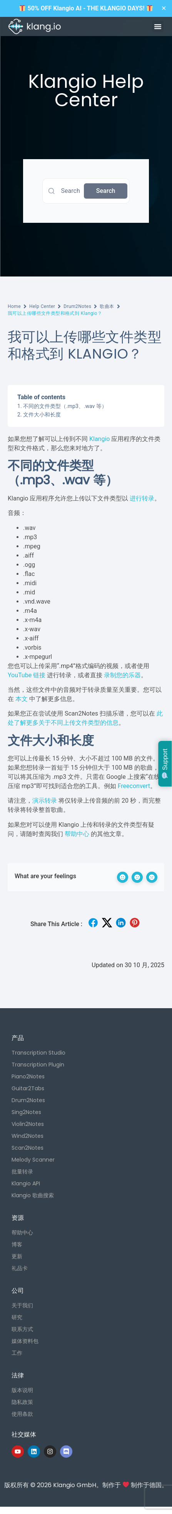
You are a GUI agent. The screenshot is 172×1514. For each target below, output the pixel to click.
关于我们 (22, 1305)
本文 (21, 699)
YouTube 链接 (26, 675)
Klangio (99, 439)
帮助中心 (77, 834)
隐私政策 (22, 1402)
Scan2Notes (27, 1148)
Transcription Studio (38, 1053)
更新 (17, 1256)
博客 (17, 1244)
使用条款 (22, 1414)
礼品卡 (20, 1268)
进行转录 (142, 498)
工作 (17, 1353)
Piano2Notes (28, 1076)
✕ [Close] (163, 8)
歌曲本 (107, 306)
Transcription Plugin (38, 1064)
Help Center (42, 306)
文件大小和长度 (42, 414)
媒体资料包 (25, 1341)
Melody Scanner (33, 1159)
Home (14, 306)
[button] (158, 26)
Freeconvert (134, 786)
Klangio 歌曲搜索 (33, 1195)
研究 (17, 1317)
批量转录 (22, 1171)
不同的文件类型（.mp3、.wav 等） (65, 406)
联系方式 (22, 1329)
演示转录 (44, 800)
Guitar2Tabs (28, 1088)
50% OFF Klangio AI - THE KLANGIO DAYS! (85, 8)
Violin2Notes (28, 1124)
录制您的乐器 (122, 675)
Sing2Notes (26, 1112)
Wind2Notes (27, 1136)
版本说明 (22, 1390)
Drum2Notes (77, 306)
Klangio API (26, 1183)
